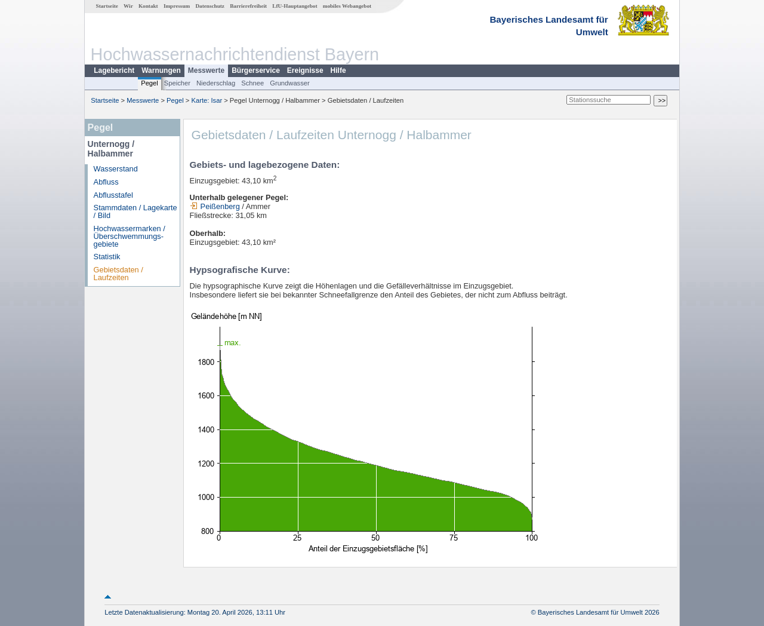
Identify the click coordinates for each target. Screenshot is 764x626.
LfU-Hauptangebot (294, 6)
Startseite (107, 6)
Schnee (252, 83)
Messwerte (206, 70)
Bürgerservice (256, 70)
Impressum (177, 6)
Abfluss (106, 181)
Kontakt (148, 6)
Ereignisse (305, 70)
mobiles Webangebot (347, 6)
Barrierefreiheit (248, 6)
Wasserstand (116, 168)
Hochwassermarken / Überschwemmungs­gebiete (129, 236)
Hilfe (338, 70)
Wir (128, 6)
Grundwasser (290, 83)
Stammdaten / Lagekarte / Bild (135, 211)
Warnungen (161, 70)
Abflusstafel (113, 195)
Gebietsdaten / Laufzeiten (118, 273)
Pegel (149, 83)
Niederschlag (215, 83)
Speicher (177, 83)
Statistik (107, 256)
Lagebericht (114, 70)
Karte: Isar (207, 100)
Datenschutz (209, 6)
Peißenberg (215, 206)
